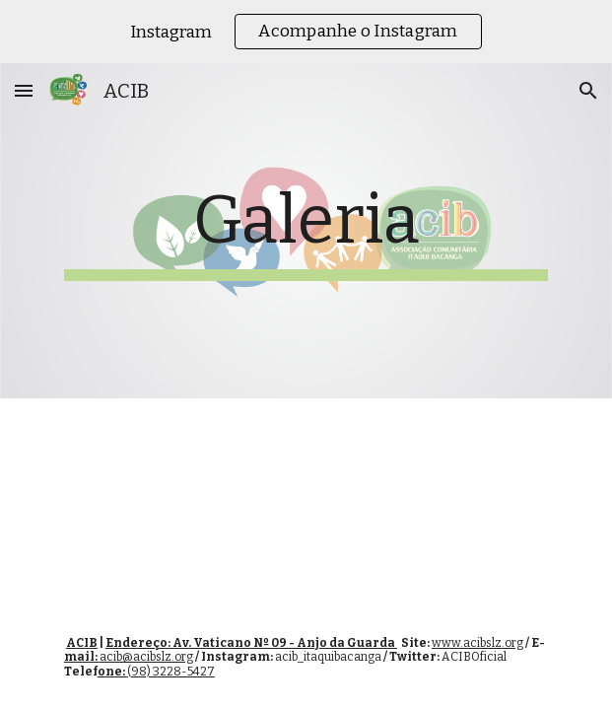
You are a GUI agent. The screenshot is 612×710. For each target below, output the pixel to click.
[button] (23, 90)
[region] (306, 31)
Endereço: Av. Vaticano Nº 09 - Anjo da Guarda (251, 643)
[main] (306, 231)
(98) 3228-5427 (171, 671)
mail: (82, 657)
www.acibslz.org (477, 643)
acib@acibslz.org (146, 657)
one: (112, 671)
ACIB (82, 643)
